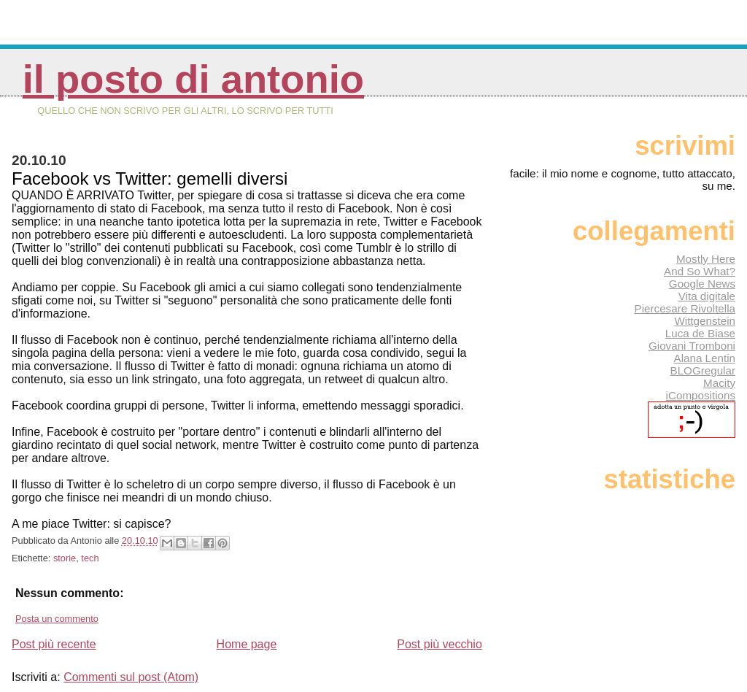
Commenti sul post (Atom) (130, 677)
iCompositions (700, 395)
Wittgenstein (704, 321)
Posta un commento (56, 618)
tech (89, 558)
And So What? (699, 271)
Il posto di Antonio (193, 79)
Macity (719, 383)
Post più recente (54, 644)
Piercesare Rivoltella (685, 308)
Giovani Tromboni (692, 345)
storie (64, 558)
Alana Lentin (704, 358)
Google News (702, 283)
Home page (247, 644)
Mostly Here (705, 259)
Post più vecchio (439, 644)
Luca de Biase (700, 333)
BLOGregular (702, 370)
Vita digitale (706, 296)
